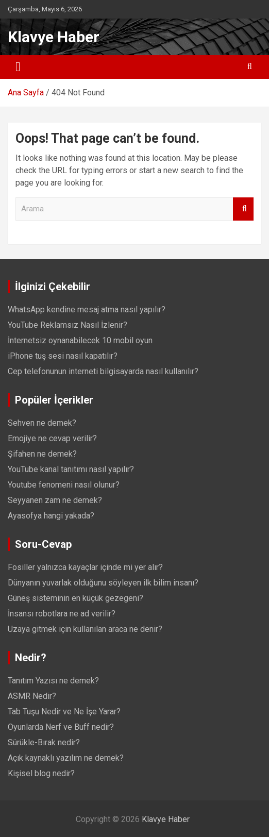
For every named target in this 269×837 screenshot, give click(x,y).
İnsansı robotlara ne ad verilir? (61, 613)
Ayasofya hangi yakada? (51, 516)
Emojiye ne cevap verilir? (52, 438)
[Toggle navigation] (18, 67)
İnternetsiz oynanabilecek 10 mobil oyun (80, 340)
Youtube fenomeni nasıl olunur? (64, 485)
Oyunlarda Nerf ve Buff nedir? (61, 727)
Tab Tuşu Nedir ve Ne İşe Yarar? (64, 711)
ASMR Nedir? (32, 696)
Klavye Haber (53, 37)
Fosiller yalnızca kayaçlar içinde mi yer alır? (85, 567)
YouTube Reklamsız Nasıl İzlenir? (67, 325)
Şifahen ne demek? (42, 454)
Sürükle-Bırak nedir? (44, 742)
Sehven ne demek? (42, 423)
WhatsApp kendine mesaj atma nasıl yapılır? (86, 309)
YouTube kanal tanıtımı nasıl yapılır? (71, 469)
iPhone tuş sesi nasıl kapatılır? (62, 356)
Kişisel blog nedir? (41, 773)
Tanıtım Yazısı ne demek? (53, 680)
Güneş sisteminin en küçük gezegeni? (75, 598)
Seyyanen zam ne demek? (55, 500)
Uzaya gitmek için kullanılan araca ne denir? (85, 629)
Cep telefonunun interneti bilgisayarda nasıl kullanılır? (103, 371)
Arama (243, 209)
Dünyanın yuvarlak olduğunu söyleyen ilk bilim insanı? (103, 583)
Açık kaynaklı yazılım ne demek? (66, 758)
